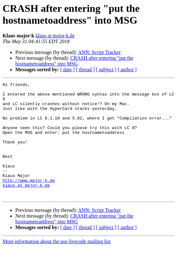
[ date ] (67, 69)
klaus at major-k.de (55, 35)
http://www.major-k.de (29, 200)
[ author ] (127, 69)
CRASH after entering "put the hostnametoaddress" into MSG (74, 60)
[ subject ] (106, 69)
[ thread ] (85, 69)
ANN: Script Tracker (99, 52)
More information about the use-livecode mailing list (57, 264)
